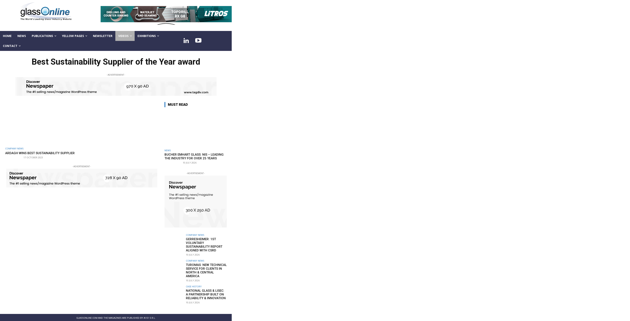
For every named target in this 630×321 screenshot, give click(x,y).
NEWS (168, 150)
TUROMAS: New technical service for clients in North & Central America (205, 265)
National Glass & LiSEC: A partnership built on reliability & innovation (204, 288)
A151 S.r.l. (150, 312)
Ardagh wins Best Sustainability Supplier (36, 155)
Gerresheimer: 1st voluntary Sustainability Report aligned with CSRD (205, 242)
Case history (194, 280)
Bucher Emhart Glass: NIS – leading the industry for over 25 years (194, 156)
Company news (14, 148)
